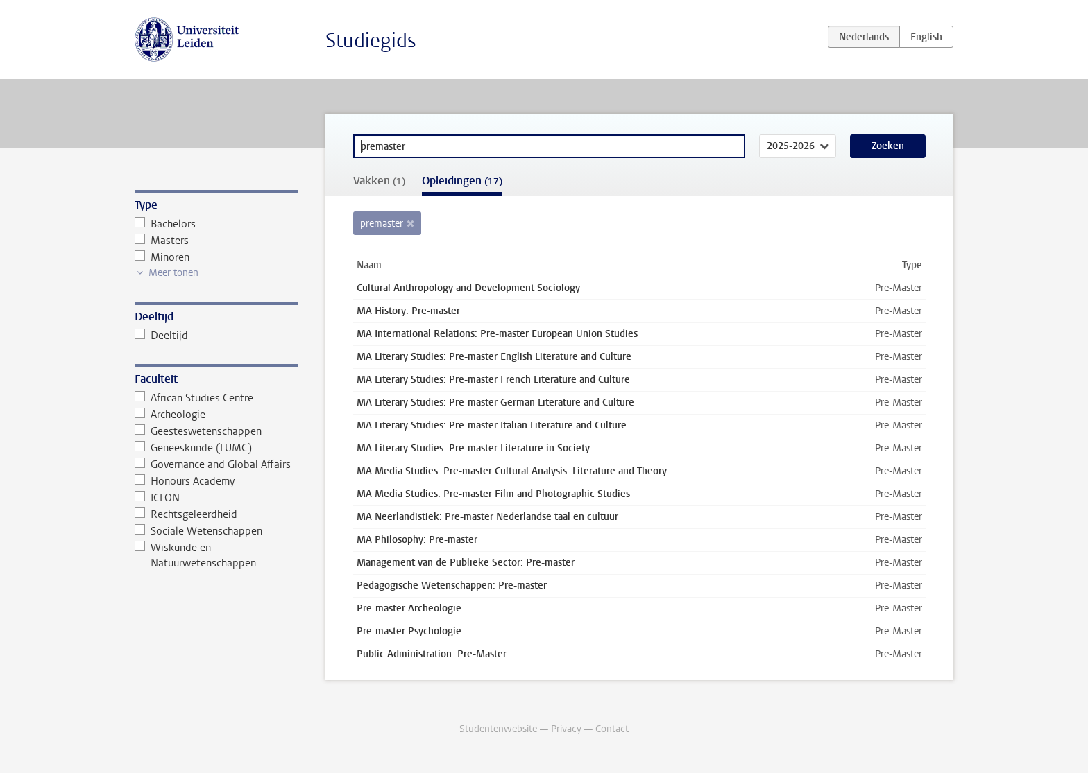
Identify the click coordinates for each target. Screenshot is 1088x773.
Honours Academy (185, 481)
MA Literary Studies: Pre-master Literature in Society (473, 448)
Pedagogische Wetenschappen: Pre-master (452, 585)
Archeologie (170, 415)
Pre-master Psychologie (409, 631)
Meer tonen (173, 272)
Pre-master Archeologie (409, 608)
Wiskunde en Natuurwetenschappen (195, 555)
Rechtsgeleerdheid (186, 514)
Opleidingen (462, 180)
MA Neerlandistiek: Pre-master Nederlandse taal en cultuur (487, 516)
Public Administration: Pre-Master (432, 654)
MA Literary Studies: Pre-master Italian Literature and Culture (492, 425)
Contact (612, 729)
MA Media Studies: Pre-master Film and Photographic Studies (493, 494)
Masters (162, 240)
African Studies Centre (194, 398)
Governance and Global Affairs (213, 464)
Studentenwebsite (498, 729)
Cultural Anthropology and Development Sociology (468, 288)
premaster (381, 223)
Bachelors (165, 224)
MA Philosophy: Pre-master (417, 539)
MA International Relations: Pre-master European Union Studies (497, 333)
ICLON (157, 498)
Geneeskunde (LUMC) (193, 448)
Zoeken (888, 146)
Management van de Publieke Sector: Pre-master (466, 562)
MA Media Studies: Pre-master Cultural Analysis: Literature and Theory (512, 471)
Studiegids (370, 40)
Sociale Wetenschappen (198, 531)
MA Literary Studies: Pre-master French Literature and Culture (493, 379)
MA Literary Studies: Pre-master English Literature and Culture (494, 356)
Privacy (566, 729)
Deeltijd (161, 335)
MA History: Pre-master (408, 311)
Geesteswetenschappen (198, 431)
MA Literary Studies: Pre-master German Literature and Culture (495, 402)
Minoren (162, 257)
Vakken (379, 180)
